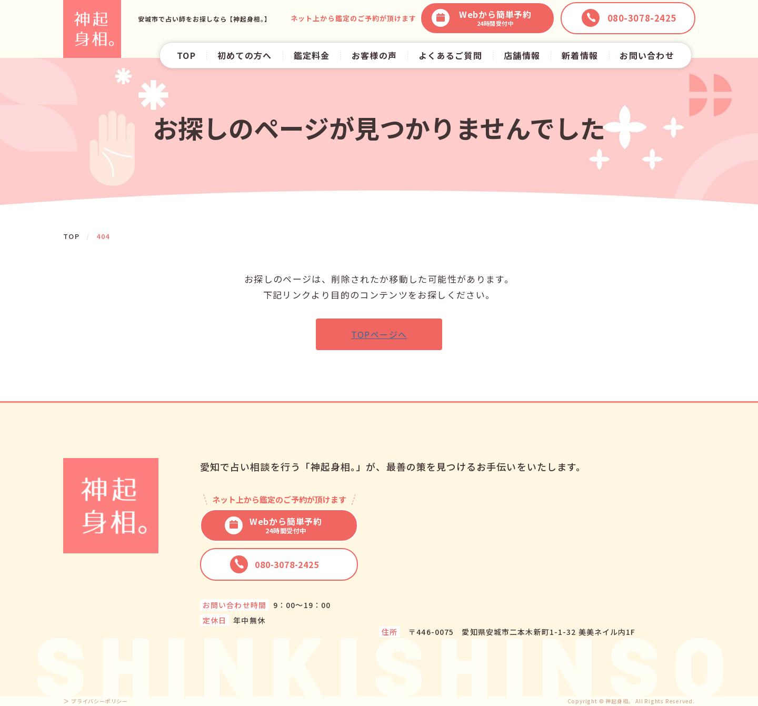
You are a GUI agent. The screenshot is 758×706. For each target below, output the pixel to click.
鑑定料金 (312, 55)
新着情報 (580, 55)
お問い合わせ (647, 55)
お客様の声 (374, 55)
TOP (186, 55)
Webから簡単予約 (482, 18)
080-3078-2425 (274, 564)
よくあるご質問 (450, 55)
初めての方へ (244, 55)
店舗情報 (522, 55)
